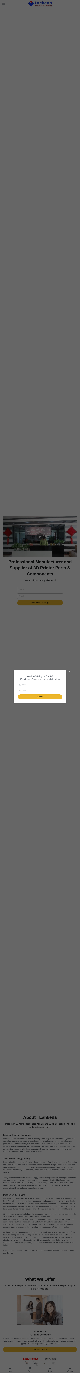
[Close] (69, 672)
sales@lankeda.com (36, 679)
